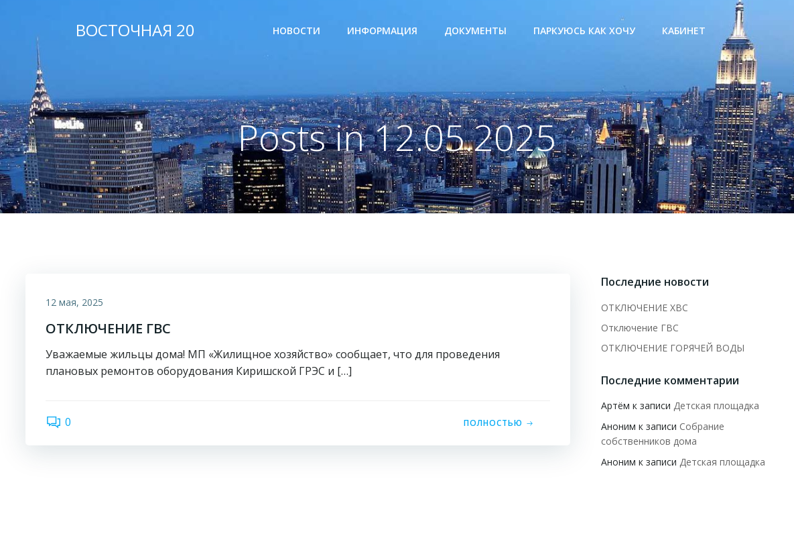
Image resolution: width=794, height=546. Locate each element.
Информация (382, 30)
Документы (475, 30)
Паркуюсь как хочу (584, 30)
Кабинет (684, 30)
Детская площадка (716, 405)
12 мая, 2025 (74, 302)
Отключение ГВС (640, 327)
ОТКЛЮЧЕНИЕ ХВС (644, 307)
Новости (296, 30)
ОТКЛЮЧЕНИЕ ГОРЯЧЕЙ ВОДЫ (672, 347)
